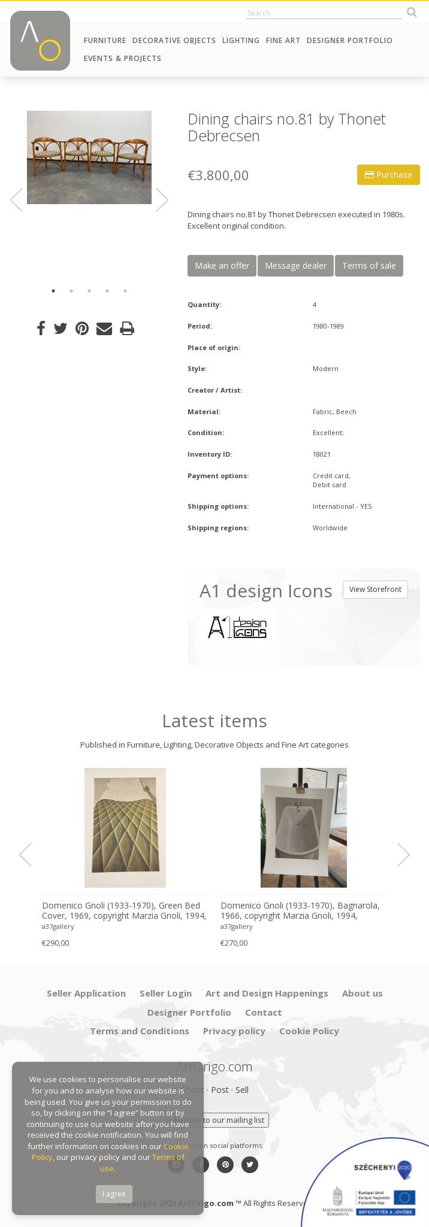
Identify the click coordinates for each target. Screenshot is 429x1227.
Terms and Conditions (139, 1031)
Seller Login (166, 993)
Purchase (388, 174)
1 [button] (53, 291)
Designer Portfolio (350, 40)
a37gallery (58, 926)
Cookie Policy (309, 1031)
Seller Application (86, 993)
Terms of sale (369, 265)
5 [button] (125, 291)
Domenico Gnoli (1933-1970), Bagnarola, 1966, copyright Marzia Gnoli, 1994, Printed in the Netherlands (300, 911)
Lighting (241, 40)
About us (362, 993)
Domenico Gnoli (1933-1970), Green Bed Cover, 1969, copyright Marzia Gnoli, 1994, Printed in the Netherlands (124, 911)
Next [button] (156, 200)
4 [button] (107, 291)
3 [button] (89, 291)
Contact (263, 1012)
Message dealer (296, 265)
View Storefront (375, 589)
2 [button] (71, 291)
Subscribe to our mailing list (214, 1119)
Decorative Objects (174, 40)
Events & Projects (123, 58)
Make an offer (222, 265)
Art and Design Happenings (267, 993)
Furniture (105, 40)
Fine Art (283, 40)
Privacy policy (234, 1031)
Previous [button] (23, 200)
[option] (89, 157)
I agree (114, 1194)
